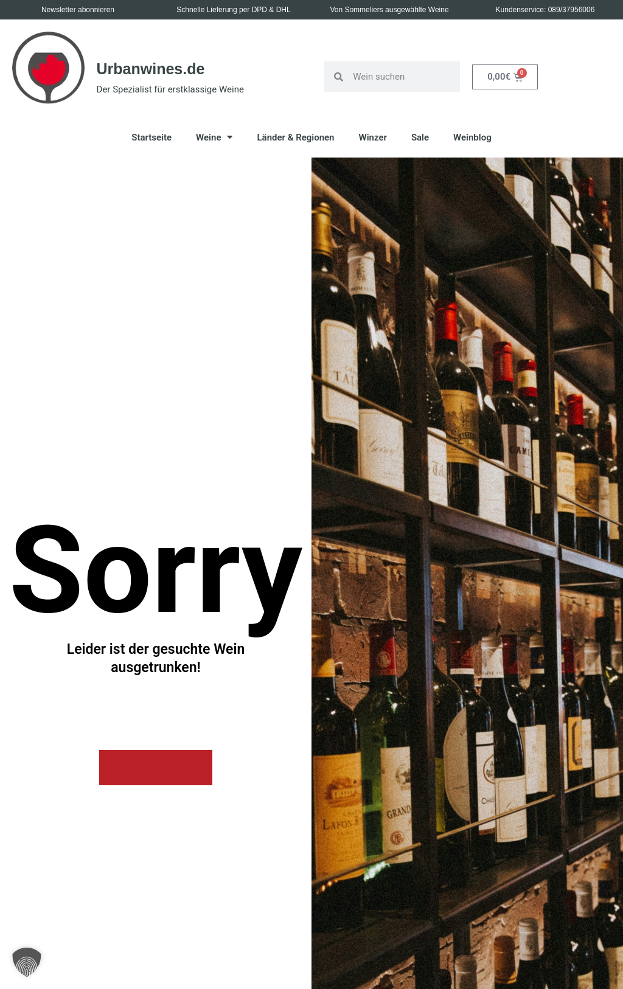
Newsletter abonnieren (77, 9)
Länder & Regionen (295, 137)
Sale (420, 137)
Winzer (373, 137)
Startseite (151, 137)
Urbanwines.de (151, 68)
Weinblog (472, 137)
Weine (214, 137)
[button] (27, 962)
